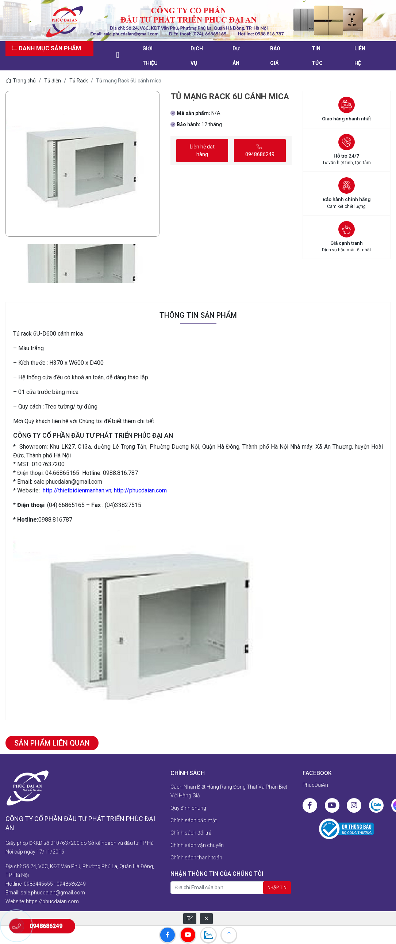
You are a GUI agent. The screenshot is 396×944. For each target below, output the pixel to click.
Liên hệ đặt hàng (202, 150)
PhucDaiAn (315, 785)
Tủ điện (52, 81)
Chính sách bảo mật (193, 820)
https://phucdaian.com (52, 901)
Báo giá (275, 56)
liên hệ (359, 56)
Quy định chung (188, 808)
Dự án (236, 56)
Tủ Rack (78, 81)
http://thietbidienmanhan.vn (77, 490)
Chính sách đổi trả (191, 833)
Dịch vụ (197, 56)
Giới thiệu (150, 56)
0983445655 (38, 884)
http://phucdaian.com (140, 490)
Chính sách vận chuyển (197, 845)
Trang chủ (20, 81)
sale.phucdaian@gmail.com (52, 892)
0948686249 (259, 150)
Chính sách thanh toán (196, 857)
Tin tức (317, 56)
